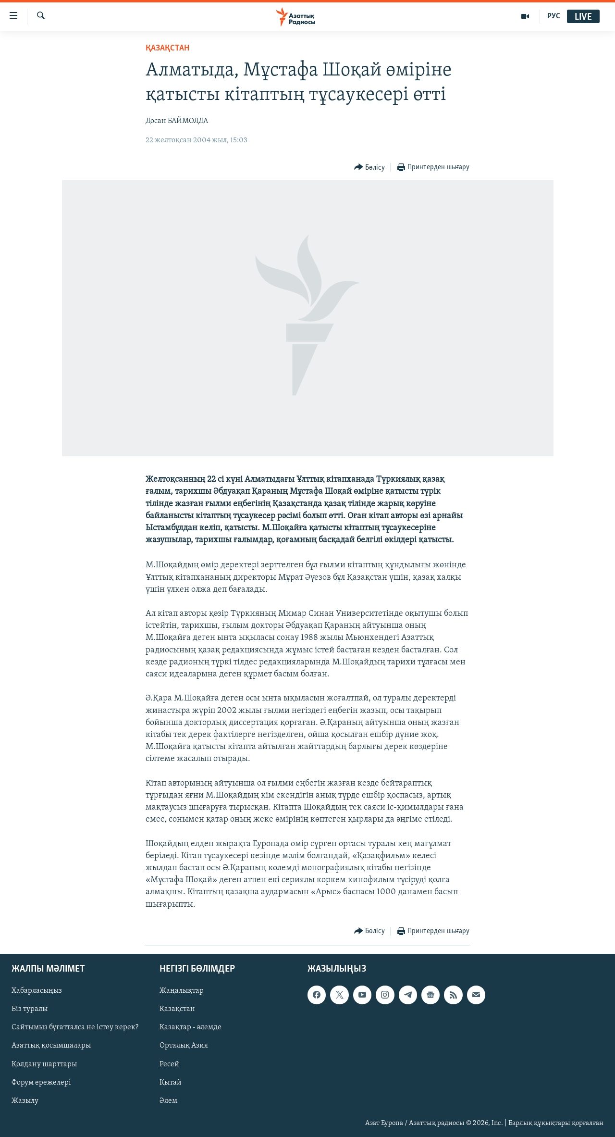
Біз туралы (30, 1009)
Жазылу (25, 1101)
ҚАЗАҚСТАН (167, 48)
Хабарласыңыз (37, 991)
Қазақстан (177, 1009)
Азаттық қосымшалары (51, 1046)
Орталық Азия (184, 1046)
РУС (553, 16)
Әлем (168, 1101)
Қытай (171, 1082)
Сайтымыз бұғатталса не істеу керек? (75, 1027)
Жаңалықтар (182, 991)
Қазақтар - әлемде (190, 1027)
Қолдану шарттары (44, 1064)
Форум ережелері (41, 1082)
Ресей (169, 1064)
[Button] (369, 167)
